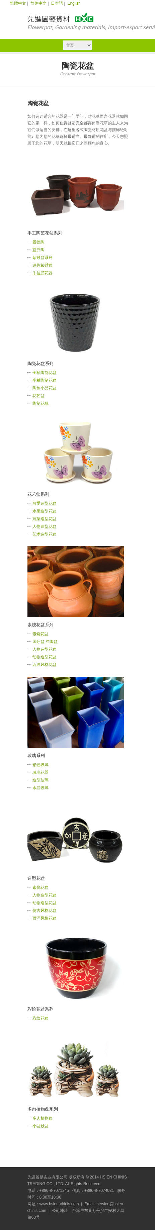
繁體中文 (18, 3)
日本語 (57, 3)
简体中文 (38, 3)
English (73, 3)
